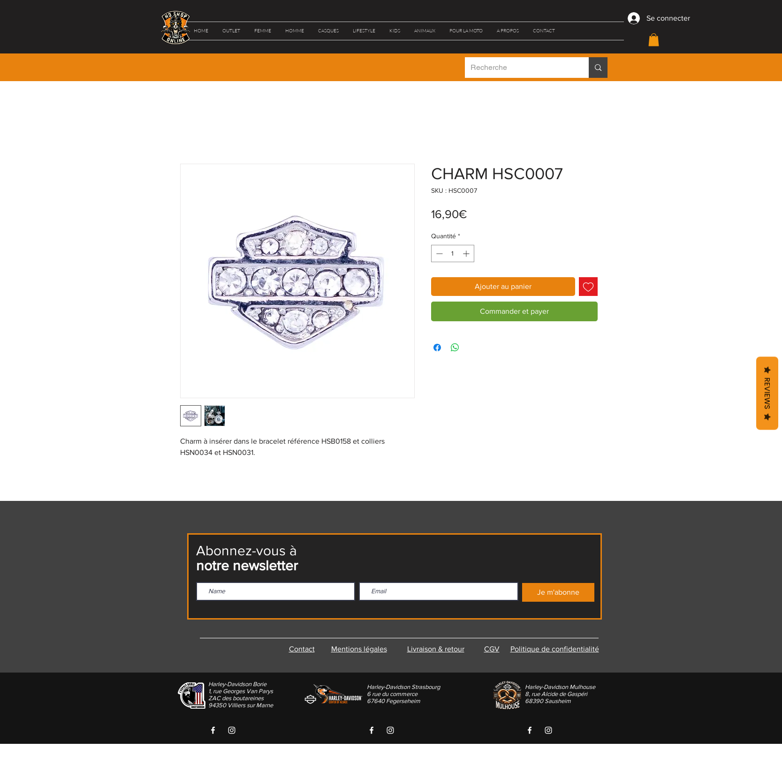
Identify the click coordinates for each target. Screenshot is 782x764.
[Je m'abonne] (558, 592)
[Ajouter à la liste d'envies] (588, 286)
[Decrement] (438, 253)
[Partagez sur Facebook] (437, 347)
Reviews (767, 393)
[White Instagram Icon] (231, 730)
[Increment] (467, 253)
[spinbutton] (452, 253)
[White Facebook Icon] (213, 730)
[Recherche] (520, 67)
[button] (231, 31)
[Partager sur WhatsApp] (455, 347)
